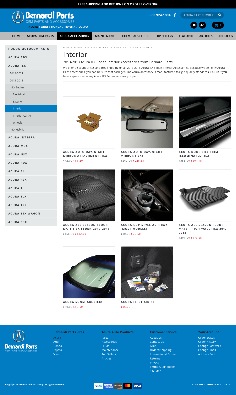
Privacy (154, 362)
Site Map (155, 371)
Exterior (18, 101)
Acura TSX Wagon (24, 213)
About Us (225, 36)
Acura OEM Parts (40, 36)
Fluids (105, 346)
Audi (44, 27)
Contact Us (157, 341)
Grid (220, 89)
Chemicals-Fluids (135, 36)
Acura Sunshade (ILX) (82, 302)
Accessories (109, 341)
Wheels (17, 122)
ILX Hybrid (18, 129)
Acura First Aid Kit (138, 302)
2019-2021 (16, 73)
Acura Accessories (74, 36)
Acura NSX (17, 154)
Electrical (19, 94)
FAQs (153, 346)
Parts (105, 337)
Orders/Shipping (161, 350)
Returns (155, 358)
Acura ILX (17, 66)
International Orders (163, 354)
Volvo (83, 27)
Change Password (209, 346)
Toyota (69, 27)
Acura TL (16, 188)
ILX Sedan (17, 87)
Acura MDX (18, 146)
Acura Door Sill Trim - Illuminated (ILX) (200, 154)
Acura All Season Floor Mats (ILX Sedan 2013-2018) (87, 227)
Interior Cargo (22, 115)
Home (16, 36)
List (228, 89)
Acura (33, 27)
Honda (56, 27)
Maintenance (105, 36)
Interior (18, 108)
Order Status (206, 337)
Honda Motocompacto (29, 49)
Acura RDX (17, 162)
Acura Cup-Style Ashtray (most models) (144, 227)
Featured (186, 36)
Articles (205, 36)
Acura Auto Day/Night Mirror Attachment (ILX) (86, 154)
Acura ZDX (17, 222)
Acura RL (16, 171)
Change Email (207, 350)
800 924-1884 (160, 15)
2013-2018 (16, 80)
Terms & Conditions (162, 367)
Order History (207, 341)
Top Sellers (164, 36)
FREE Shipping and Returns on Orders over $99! (118, 4)
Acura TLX (17, 196)
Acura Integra (21, 137)
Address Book (207, 354)
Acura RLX (17, 179)
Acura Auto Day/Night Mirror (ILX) (141, 154)
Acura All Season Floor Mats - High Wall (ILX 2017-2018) (203, 229)
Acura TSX (17, 205)
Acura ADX (17, 57)
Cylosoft (225, 384)
